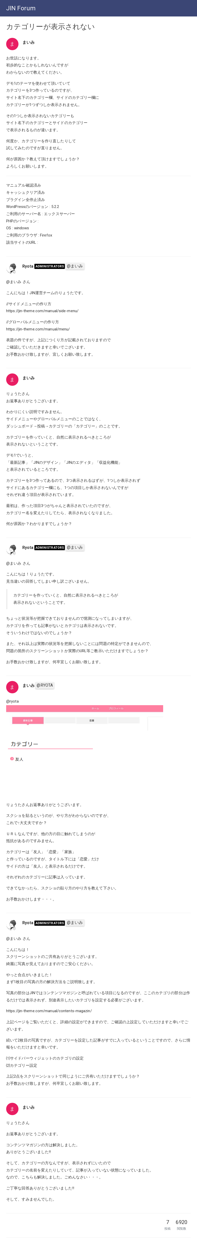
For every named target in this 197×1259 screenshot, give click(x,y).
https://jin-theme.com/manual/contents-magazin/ (49, 1011)
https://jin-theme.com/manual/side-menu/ (42, 311)
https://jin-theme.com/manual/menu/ (38, 329)
